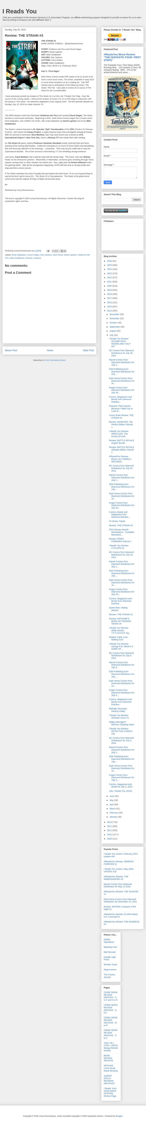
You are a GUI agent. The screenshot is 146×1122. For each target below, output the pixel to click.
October (113, 322)
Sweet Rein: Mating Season (118, 608)
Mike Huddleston (17, 258)
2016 (109, 302)
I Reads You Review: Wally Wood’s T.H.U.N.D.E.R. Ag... (119, 630)
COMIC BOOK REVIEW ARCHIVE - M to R (111, 1021)
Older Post (88, 350)
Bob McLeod (110, 952)
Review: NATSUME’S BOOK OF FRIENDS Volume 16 (120, 621)
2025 (109, 265)
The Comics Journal (109, 975)
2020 (109, 286)
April (111, 804)
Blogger (119, 1116)
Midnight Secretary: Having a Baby (118, 709)
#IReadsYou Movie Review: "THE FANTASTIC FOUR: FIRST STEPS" (122, 57)
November (114, 318)
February (114, 812)
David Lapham (70, 255)
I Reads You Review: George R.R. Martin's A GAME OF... (121, 646)
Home (50, 350)
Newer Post (11, 350)
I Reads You (19, 11)
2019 (109, 290)
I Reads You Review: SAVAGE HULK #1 (119, 716)
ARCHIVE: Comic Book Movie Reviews (111, 1068)
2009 (109, 838)
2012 (109, 826)
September (114, 327)
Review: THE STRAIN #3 (121, 525)
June (112, 796)
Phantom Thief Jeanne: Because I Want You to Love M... (121, 408)
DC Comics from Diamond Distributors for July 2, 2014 (121, 740)
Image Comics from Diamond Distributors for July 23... (121, 505)
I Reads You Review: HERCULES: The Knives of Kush (119, 434)
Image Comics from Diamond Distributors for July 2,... (121, 777)
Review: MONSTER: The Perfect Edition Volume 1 (121, 424)
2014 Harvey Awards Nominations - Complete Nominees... (121, 532)
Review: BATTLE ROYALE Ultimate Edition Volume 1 (121, 450)
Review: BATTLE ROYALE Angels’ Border (121, 441)
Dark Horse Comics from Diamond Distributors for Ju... (121, 381)
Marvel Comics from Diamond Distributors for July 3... (121, 362)
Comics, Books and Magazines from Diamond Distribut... (119, 514)
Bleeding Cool (110, 947)
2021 (109, 281)
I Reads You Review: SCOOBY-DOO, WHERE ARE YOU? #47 (119, 342)
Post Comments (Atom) (55, 360)
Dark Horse (58, 255)
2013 (109, 822)
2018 (109, 294)
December (114, 314)
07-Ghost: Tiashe (117, 521)
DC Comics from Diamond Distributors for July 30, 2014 (121, 353)
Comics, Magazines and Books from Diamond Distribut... (120, 399)
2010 (109, 834)
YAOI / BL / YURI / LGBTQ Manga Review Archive (111, 1047)
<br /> (14, 226)
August (113, 331)
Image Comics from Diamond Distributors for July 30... (121, 390)
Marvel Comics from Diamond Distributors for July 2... (121, 477)
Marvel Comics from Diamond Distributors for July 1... (121, 564)
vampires (37, 258)
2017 (109, 298)
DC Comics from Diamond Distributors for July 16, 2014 (121, 555)
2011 (109, 830)
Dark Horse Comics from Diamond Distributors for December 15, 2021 (120, 900)
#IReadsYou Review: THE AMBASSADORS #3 (116, 877)
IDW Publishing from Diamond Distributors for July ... (121, 371)
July (111, 335)
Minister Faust (110, 964)
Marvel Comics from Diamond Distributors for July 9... (121, 665)
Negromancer (110, 969)
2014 (109, 310)
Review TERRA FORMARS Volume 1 (120, 540)
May (111, 800)
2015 (109, 306)
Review (29, 258)
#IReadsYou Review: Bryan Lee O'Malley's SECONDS (120, 459)
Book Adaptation (19, 255)
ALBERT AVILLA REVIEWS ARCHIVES (109, 1080)
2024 (109, 269)
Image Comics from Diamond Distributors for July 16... (121, 592)
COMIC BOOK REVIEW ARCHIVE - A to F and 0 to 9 (111, 996)
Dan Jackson (46, 255)
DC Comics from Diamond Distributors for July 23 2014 (121, 468)
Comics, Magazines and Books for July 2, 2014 (120, 785)
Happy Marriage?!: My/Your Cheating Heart (121, 723)
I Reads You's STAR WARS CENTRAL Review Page (110, 1092)
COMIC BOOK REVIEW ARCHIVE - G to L (111, 1009)
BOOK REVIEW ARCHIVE (108, 1058)
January (113, 817)
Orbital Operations (109, 940)
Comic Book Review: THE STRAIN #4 (121, 416)
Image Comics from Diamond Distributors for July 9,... (121, 692)
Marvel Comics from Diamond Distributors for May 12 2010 (118, 885)
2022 (109, 277)
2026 (109, 261)
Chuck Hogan (33, 255)
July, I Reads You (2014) (120, 791)
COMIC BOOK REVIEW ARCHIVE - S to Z (111, 1034)
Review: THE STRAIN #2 (121, 614)
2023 (109, 273)
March (112, 808)
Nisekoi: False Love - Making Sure (119, 638)
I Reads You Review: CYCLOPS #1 (119, 546)
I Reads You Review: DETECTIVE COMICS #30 (120, 731)
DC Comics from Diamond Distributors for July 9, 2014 (121, 655)
